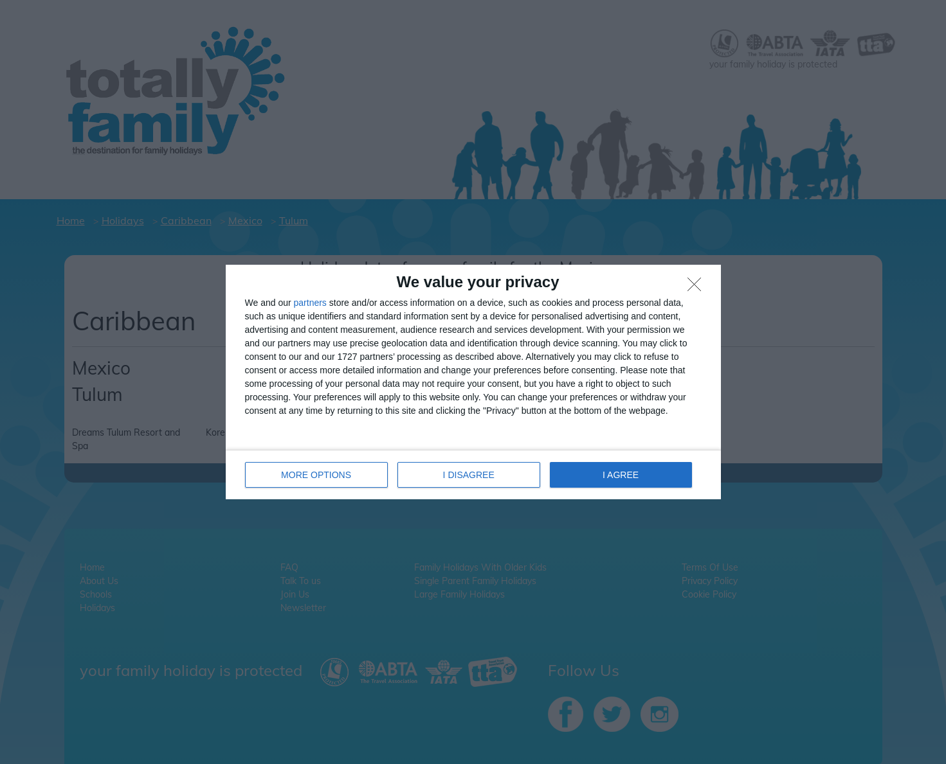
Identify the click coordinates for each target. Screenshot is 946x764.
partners (310, 302)
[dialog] (473, 382)
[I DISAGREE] (697, 288)
